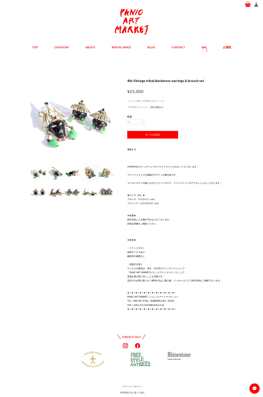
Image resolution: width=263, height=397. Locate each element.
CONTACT (178, 47)
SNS (204, 47)
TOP (35, 47)
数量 (129, 117)
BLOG (151, 47)
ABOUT (90, 47)
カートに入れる (153, 134)
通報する (131, 149)
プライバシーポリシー (132, 386)
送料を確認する (156, 107)
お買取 (227, 47)
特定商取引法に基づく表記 (132, 392)
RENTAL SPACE (121, 47)
